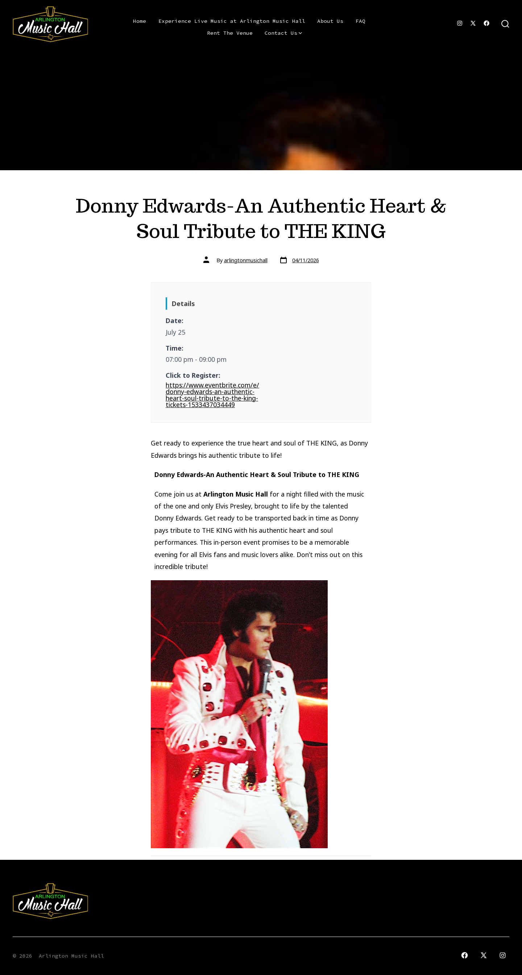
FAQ (360, 21)
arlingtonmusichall (246, 260)
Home (139, 21)
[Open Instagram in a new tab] (459, 23)
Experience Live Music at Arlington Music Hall (231, 21)
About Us (330, 21)
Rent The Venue (230, 33)
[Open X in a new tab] (473, 23)
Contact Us (283, 33)
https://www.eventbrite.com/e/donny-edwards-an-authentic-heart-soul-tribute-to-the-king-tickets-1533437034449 (212, 395)
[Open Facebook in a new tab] (486, 23)
